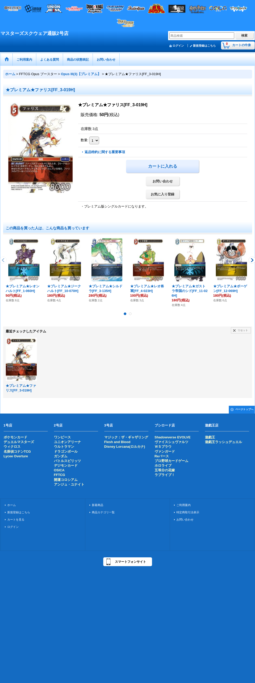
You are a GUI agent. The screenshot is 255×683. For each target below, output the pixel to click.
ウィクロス (12, 447)
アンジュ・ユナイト (69, 484)
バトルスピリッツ (67, 461)
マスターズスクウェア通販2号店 (34, 33)
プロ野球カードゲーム (171, 461)
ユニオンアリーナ (67, 442)
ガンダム (60, 456)
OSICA (59, 470)
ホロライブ (163, 465)
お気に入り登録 (162, 194)
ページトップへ (244, 409)
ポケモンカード (15, 437)
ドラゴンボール (66, 451)
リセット (243, 330)
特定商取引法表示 (187, 512)
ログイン (178, 45)
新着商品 (97, 505)
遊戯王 (210, 437)
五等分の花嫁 (165, 470)
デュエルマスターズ (19, 442)
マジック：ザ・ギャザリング (126, 437)
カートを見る (15, 519)
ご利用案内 (183, 505)
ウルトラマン (64, 447)
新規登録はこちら (204, 45)
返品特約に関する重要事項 (105, 152)
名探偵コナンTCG (17, 451)
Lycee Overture (16, 456)
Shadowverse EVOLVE (173, 437)
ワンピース (62, 437)
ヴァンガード (165, 451)
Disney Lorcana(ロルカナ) (124, 447)
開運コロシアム (66, 480)
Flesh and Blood (117, 442)
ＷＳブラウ (163, 447)
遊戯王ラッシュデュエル (223, 442)
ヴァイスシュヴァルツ (171, 442)
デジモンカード (66, 465)
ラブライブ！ (165, 475)
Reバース (162, 456)
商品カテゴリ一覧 (103, 512)
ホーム (11, 505)
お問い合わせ (163, 181)
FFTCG (59, 475)
